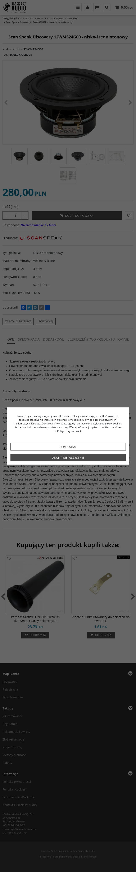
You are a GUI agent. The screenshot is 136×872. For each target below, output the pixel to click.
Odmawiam (68, 447)
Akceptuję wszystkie (68, 458)
